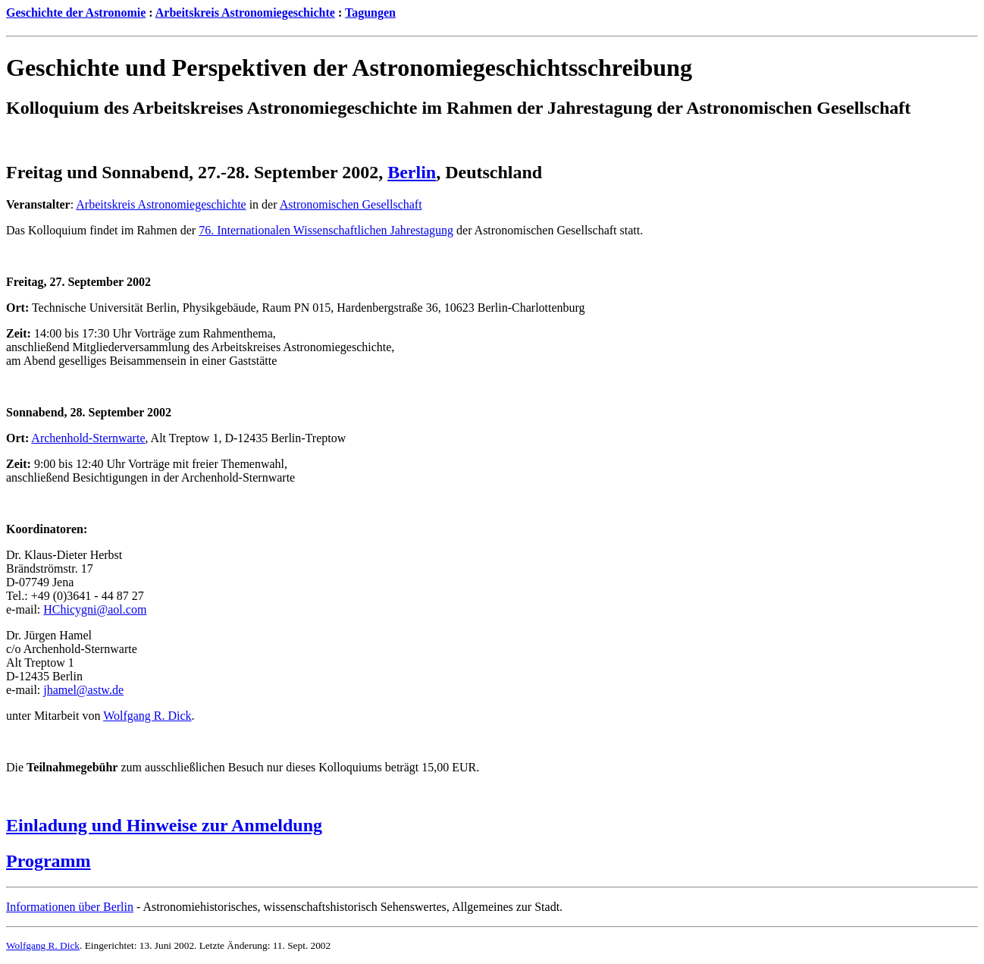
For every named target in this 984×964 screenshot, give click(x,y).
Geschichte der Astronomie (76, 12)
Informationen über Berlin (69, 906)
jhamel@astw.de (83, 689)
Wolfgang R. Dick (147, 715)
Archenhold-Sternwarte (88, 438)
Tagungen (370, 12)
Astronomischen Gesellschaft (351, 204)
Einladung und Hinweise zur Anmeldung (164, 825)
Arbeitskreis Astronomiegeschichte (245, 12)
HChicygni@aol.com (94, 609)
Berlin (411, 172)
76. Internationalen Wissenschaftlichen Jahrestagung (326, 230)
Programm (48, 861)
